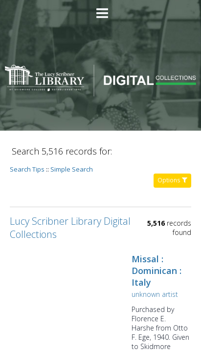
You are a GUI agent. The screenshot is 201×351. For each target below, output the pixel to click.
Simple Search (71, 169)
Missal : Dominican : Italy (156, 270)
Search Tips (27, 169)
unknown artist (155, 294)
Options (172, 180)
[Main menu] (100, 9)
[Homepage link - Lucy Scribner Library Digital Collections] (100, 93)
